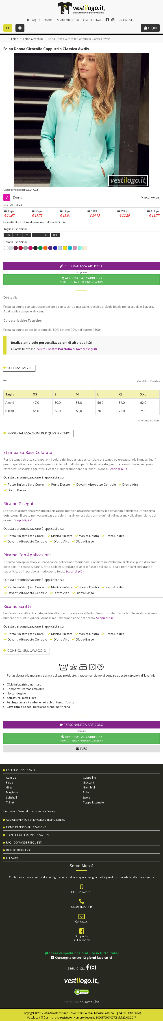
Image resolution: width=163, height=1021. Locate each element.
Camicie (11, 778)
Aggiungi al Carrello (81, 280)
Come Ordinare (92, 20)
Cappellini (89, 778)
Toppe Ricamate (93, 802)
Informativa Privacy (43, 811)
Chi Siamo (45, 20)
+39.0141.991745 (81, 906)
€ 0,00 (150, 28)
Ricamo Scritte (17, 606)
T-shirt (10, 802)
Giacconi (88, 782)
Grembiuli (89, 787)
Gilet (9, 787)
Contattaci (81, 921)
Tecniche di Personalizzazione (28, 835)
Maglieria (12, 792)
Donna (17, 197)
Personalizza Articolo (82, 266)
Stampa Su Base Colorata (27, 452)
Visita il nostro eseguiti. (67, 349)
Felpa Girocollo (33, 39)
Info (81, 748)
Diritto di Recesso (18, 850)
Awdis (155, 197)
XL (45, 235)
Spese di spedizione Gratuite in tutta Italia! (82, 953)
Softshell (11, 797)
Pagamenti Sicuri (67, 20)
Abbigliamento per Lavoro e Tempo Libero (35, 820)
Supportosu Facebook (81, 938)
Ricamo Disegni (18, 503)
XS (8, 235)
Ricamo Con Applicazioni (27, 554)
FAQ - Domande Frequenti (24, 842)
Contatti (126, 20)
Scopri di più (118, 469)
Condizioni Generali (15, 811)
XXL (55, 235)
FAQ (31, 20)
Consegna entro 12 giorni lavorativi (81, 957)
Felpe (14, 39)
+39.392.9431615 (81, 892)
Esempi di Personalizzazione (26, 827)
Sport (86, 797)
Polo (86, 792)
